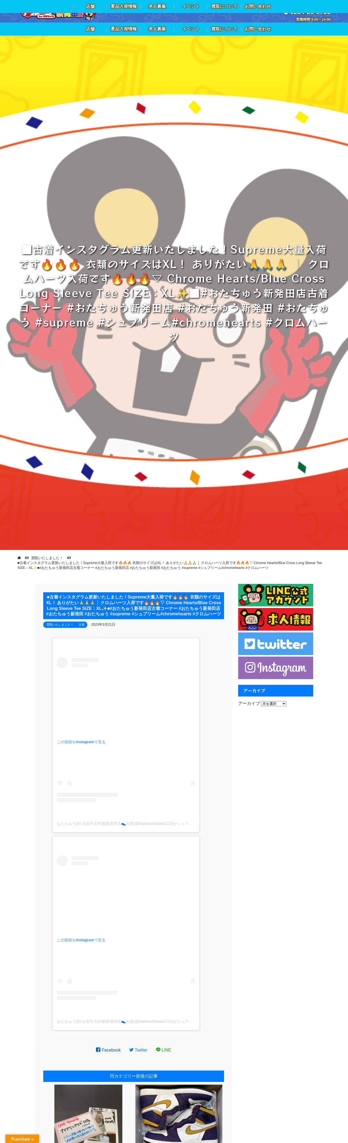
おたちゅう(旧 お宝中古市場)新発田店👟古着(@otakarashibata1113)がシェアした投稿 (130, 823)
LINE (163, 1050)
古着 (82, 624)
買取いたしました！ (59, 624)
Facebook (108, 1050)
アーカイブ (249, 703)
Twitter (138, 1050)
